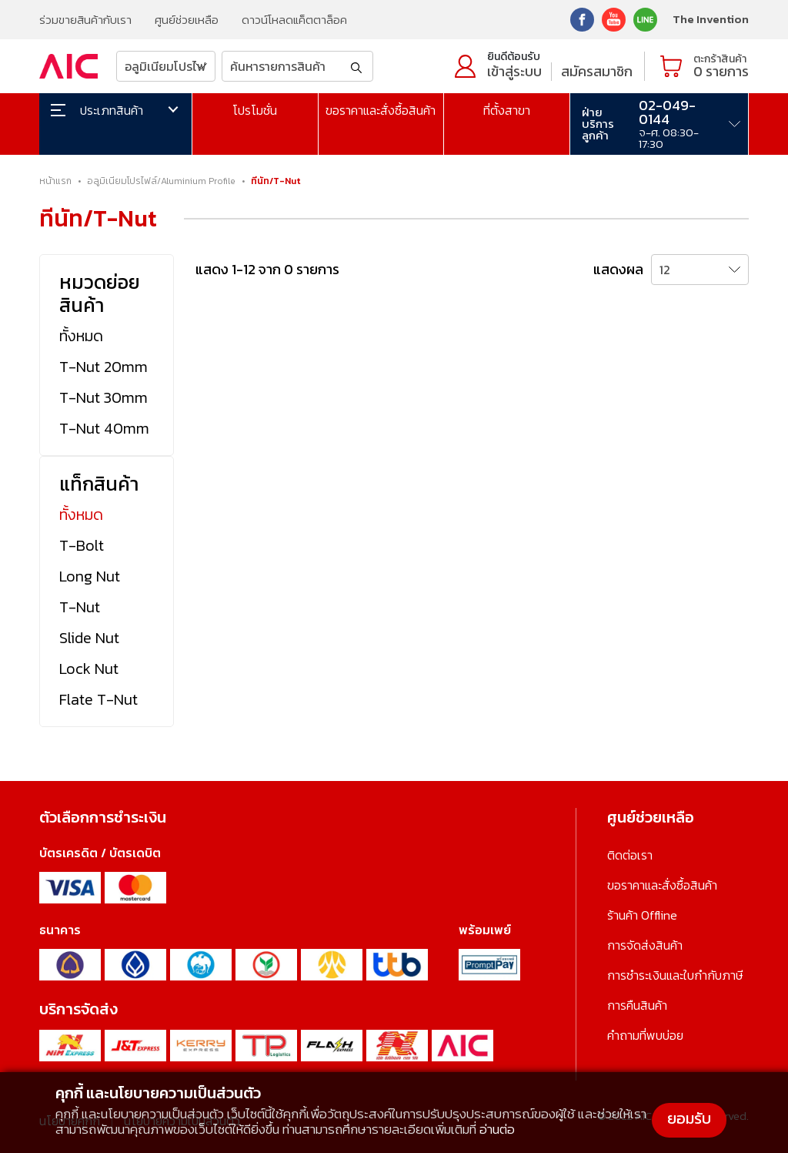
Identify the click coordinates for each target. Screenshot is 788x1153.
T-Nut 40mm (104, 428)
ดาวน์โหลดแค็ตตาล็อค (294, 19)
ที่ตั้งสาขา (506, 110)
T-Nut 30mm (103, 397)
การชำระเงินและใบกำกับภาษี (675, 975)
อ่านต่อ (497, 1129)
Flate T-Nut (98, 699)
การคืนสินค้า (637, 1005)
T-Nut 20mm (103, 366)
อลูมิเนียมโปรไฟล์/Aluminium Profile (161, 181)
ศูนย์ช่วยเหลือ (187, 19)
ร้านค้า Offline (642, 915)
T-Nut (79, 606)
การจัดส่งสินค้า (645, 945)
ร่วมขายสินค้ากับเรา (85, 19)
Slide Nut (89, 637)
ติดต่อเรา (630, 855)
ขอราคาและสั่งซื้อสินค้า (381, 110)
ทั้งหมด (81, 335)
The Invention (711, 19)
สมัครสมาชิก (597, 71)
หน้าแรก (55, 181)
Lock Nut (89, 668)
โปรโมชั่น (254, 110)
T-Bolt (81, 545)
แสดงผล (618, 269)
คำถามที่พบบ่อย (645, 1035)
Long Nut (89, 576)
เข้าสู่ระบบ (514, 71)
